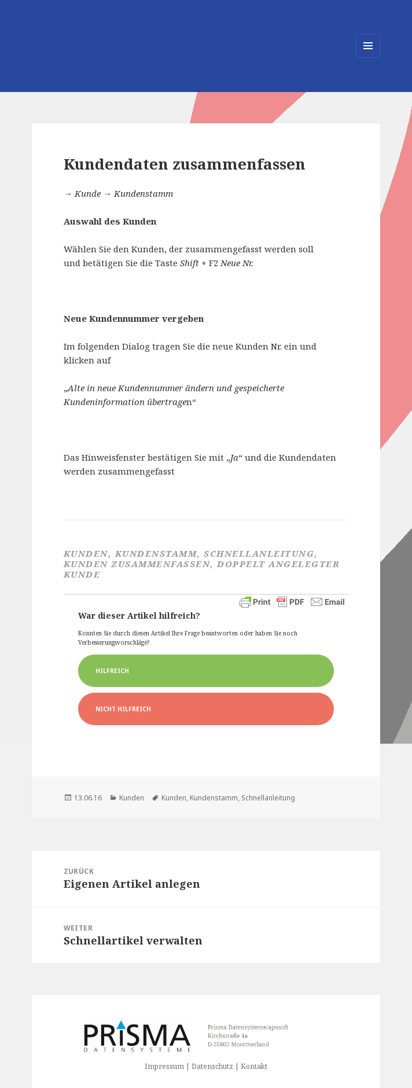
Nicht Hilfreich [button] (123, 709)
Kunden (131, 798)
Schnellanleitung (268, 798)
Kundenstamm (214, 798)
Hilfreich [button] (112, 671)
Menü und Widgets (368, 57)
